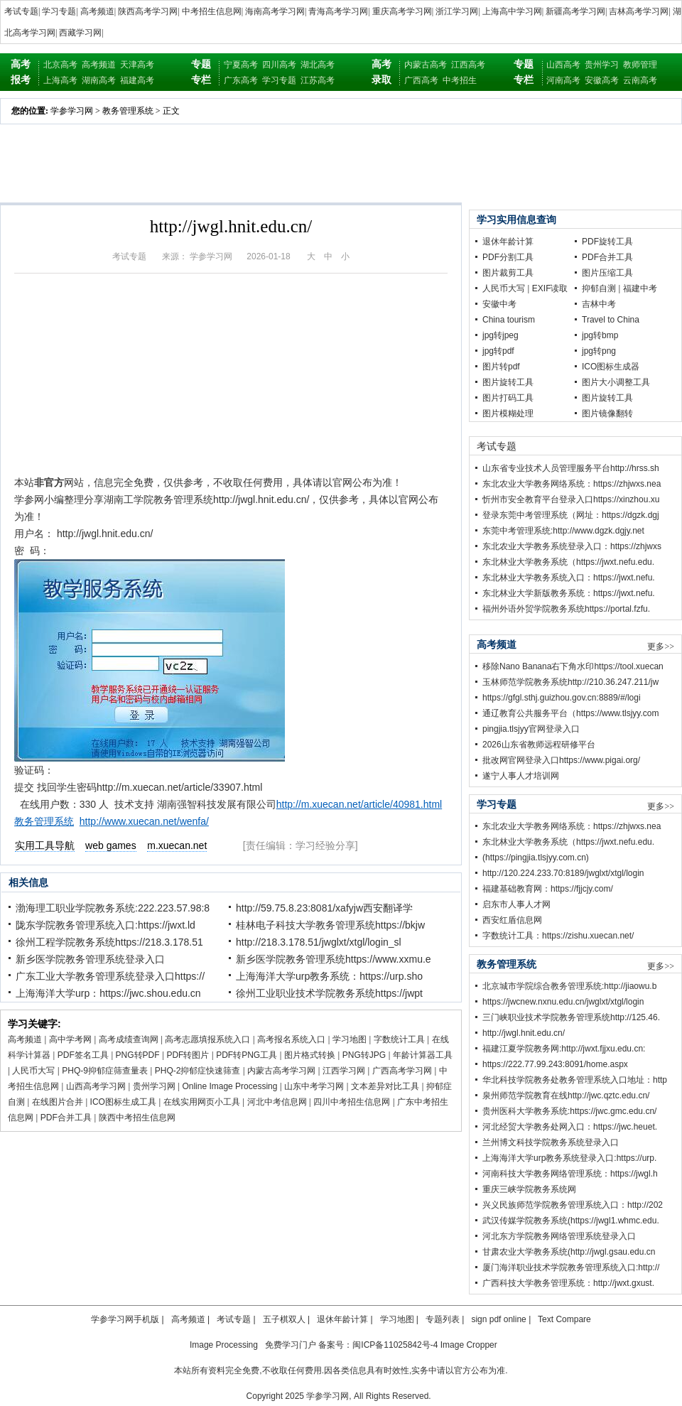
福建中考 (640, 288)
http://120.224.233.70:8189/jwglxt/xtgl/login (563, 873)
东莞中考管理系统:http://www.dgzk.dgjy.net (563, 531)
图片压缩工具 (607, 273)
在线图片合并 (57, 1102)
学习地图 (349, 1039)
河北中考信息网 (277, 1102)
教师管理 (640, 65)
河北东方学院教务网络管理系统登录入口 (559, 1236)
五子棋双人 (284, 1319)
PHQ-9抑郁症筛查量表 (105, 1071)
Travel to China (610, 320)
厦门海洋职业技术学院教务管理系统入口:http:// (570, 1267)
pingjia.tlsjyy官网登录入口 (531, 729)
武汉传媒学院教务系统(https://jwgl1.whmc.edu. (570, 1221)
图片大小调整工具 (616, 382)
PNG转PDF (138, 1055)
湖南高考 (99, 80)
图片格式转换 (309, 1055)
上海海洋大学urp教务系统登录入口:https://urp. (569, 1158)
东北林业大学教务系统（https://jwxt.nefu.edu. (568, 562)
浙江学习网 (456, 11)
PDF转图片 (187, 1055)
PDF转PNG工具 (246, 1055)
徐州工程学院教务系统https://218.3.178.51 (109, 942)
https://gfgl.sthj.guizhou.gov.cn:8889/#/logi (561, 698)
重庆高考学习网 (402, 11)
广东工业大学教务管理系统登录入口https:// (110, 976)
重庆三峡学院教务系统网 (529, 1189)
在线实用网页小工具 (201, 1102)
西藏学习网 (80, 33)
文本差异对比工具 (385, 1086)
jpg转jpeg (500, 335)
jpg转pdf (498, 351)
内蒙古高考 (425, 65)
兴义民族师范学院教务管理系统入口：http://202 (572, 1205)
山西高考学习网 (96, 1086)
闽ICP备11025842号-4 (395, 1345)
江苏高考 (318, 80)
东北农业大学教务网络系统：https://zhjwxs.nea (571, 484)
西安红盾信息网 (512, 920)
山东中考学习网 (314, 1086)
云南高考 (640, 80)
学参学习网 (71, 111)
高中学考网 (70, 1039)
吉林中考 (599, 304)
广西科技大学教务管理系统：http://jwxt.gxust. (568, 1283)
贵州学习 (602, 65)
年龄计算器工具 (423, 1055)
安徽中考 (499, 304)
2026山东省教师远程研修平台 (538, 745)
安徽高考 (602, 80)
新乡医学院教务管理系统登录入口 (90, 959)
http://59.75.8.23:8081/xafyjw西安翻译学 (324, 908)
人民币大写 (33, 1071)
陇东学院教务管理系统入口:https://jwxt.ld (105, 925)
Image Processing (224, 1345)
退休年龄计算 (508, 242)
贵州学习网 (154, 1086)
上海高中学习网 (512, 11)
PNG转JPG (364, 1055)
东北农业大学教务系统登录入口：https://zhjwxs (571, 546)
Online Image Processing (229, 1086)
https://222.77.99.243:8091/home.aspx (555, 1064)
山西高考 (563, 65)
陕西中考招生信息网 (137, 1118)
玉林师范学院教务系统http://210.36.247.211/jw (570, 682)
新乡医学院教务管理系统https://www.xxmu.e (333, 959)
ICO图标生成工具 (123, 1102)
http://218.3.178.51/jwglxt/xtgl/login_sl (318, 942)
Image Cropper (468, 1345)
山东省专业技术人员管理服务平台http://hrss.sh (570, 468)
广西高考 (421, 80)
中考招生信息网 (212, 11)
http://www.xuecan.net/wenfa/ (144, 821)
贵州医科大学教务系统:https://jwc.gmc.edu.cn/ (569, 1111)
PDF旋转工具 (607, 242)
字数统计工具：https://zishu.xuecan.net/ (558, 936)
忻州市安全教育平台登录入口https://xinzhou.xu (570, 499)
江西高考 (468, 65)
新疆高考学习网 (575, 11)
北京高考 (60, 65)
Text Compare (564, 1319)
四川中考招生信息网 (351, 1102)
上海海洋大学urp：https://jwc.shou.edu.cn (108, 993)
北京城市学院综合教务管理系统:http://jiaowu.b (569, 986)
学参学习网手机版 (125, 1319)
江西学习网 (344, 1071)
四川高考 (279, 65)
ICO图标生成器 (610, 367)
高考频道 (97, 11)
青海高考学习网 (338, 11)
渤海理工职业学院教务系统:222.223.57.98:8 (113, 908)
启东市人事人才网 (516, 904)
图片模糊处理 (508, 413)
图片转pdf (501, 367)
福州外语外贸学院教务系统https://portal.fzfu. (566, 609)
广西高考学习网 (402, 1071)
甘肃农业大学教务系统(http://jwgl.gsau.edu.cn (568, 1252)
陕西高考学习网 (148, 11)
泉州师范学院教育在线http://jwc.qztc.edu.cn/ (565, 1096)
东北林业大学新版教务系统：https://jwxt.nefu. (568, 593)
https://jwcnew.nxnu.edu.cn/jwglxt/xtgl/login (563, 1002)
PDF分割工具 (508, 257)
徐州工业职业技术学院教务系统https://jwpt (329, 993)
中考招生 (460, 80)
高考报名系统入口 (291, 1039)
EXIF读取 (550, 288)
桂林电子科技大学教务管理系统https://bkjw (330, 925)
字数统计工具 (399, 1039)
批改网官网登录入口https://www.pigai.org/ (561, 760)
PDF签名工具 (83, 1055)
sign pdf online (498, 1319)
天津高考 (137, 65)
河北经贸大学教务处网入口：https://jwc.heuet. (569, 1127)
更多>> (660, 646)
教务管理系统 (127, 111)
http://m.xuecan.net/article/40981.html (359, 804)
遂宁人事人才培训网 (520, 776)
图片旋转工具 (508, 382)
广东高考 (241, 80)
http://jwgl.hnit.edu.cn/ (523, 1033)
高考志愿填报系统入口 (207, 1039)
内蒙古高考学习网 (281, 1071)
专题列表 (443, 1319)
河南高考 (563, 80)
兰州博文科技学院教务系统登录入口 (550, 1142)
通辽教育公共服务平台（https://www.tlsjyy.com (570, 713)
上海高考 (60, 80)
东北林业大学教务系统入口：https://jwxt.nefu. (568, 578)
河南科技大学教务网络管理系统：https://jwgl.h (570, 1174)
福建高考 (137, 80)
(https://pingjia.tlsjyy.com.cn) (535, 857)
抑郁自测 (599, 288)
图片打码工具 (508, 398)
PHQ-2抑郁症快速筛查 (198, 1071)
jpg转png (599, 351)
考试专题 (21, 11)
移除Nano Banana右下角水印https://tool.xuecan (573, 666)
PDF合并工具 (66, 1118)
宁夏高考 (241, 65)
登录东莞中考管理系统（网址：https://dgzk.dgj (570, 515)
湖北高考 (318, 65)
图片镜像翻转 (607, 413)
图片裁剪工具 (508, 273)
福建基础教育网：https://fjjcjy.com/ (547, 889)
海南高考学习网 (275, 11)
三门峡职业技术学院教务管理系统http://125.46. (571, 1017)
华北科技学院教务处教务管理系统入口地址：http (574, 1080)
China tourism (508, 320)
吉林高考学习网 (639, 11)
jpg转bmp (600, 335)
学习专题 (59, 11)
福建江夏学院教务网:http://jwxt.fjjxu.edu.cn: (563, 1049)
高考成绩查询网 (128, 1039)
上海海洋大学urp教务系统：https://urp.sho (329, 976)
